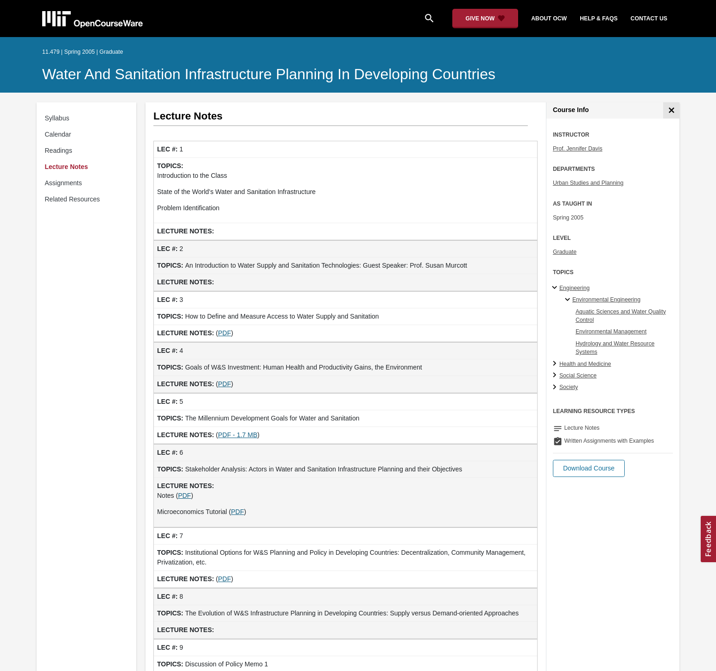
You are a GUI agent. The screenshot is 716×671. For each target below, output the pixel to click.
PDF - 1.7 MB (237, 435)
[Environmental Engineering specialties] (569, 300)
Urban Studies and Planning (588, 183)
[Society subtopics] (556, 388)
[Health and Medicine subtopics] (556, 364)
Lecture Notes (66, 166)
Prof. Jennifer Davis (577, 148)
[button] (589, 468)
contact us (649, 18)
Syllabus (57, 118)
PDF (224, 333)
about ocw (549, 18)
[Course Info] (671, 110)
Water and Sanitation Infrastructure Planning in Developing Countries (268, 74)
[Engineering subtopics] (556, 288)
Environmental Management (611, 331)
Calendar (58, 134)
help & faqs (598, 18)
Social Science (577, 375)
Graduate (565, 252)
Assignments (63, 183)
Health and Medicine (585, 364)
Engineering (574, 288)
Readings (58, 150)
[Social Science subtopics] (556, 376)
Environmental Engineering (606, 299)
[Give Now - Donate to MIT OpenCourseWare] (485, 18)
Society (568, 387)
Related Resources (72, 199)
